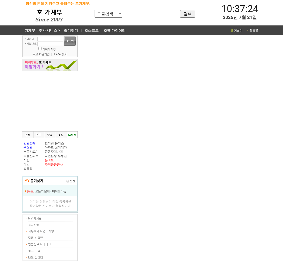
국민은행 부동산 (56, 156)
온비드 (49, 160)
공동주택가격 (54, 151)
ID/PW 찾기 (60, 54)
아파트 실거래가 (56, 147)
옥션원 (27, 147)
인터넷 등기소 (54, 143)
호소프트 (92, 30)
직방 (26, 160)
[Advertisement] (49, 100)
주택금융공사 (54, 164)
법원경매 (29, 143)
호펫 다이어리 (115, 30)
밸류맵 (27, 168)
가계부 (30, 30)
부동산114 (30, 151)
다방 (26, 164)
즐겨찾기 (71, 30)
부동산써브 (30, 156)
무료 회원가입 (41, 54)
